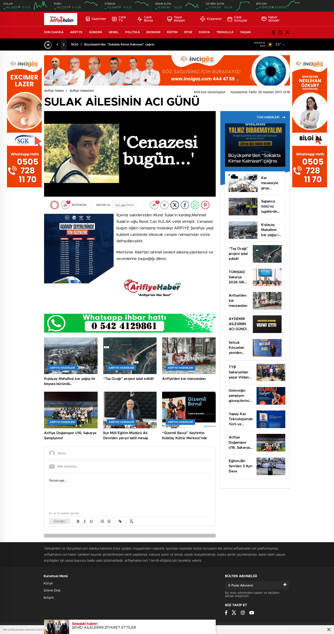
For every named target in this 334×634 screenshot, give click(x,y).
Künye (48, 583)
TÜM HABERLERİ (271, 117)
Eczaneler (211, 18)
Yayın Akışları (176, 19)
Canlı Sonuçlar (237, 19)
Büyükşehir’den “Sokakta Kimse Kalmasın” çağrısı (119, 44)
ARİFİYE (76, 32)
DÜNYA (204, 32)
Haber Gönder (271, 19)
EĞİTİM (172, 32)
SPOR (188, 32)
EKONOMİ (153, 32)
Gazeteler (96, 19)
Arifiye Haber (54, 91)
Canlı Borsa (145, 19)
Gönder (60, 521)
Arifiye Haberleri (82, 91)
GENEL (114, 32)
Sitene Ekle (52, 590)
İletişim (49, 597)
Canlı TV (119, 19)
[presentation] (58, 44)
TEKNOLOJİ (224, 32)
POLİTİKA (132, 32)
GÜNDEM (95, 32)
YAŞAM (245, 32)
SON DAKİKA (54, 32)
